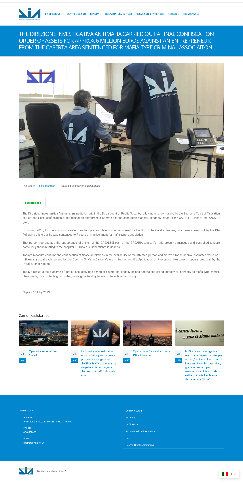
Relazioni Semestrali (118, 14)
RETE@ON (173, 14)
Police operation (46, 185)
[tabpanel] (121, 259)
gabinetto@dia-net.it (33, 444)
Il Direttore (131, 419)
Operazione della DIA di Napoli (44, 353)
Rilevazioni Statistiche (150, 14)
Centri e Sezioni (76, 14)
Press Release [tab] (32, 202)
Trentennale (191, 14)
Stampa (94, 14)
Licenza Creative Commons (140, 446)
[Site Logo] (30, 14)
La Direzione (52, 14)
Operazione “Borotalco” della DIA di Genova (151, 353)
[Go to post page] (43, 333)
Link (128, 439)
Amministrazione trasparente (140, 433)
